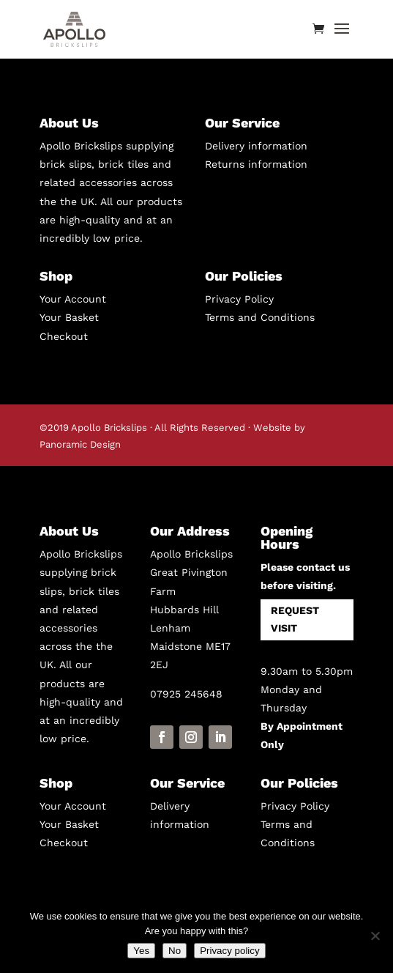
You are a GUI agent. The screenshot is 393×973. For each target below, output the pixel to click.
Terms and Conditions (260, 317)
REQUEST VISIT (295, 619)
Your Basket (69, 317)
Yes (141, 950)
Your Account (73, 299)
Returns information (256, 164)
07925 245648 (186, 694)
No (174, 950)
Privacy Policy (239, 299)
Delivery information (256, 146)
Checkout (64, 336)
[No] (374, 935)
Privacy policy (229, 950)
